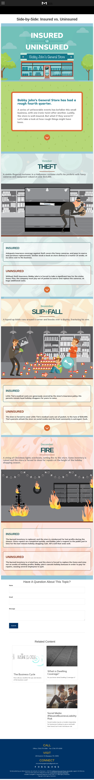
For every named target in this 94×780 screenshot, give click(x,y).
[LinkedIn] (48, 766)
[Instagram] (52, 766)
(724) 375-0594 (43, 748)
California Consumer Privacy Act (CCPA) (62, 771)
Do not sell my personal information (59, 772)
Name (11, 585)
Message (12, 609)
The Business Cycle (24, 674)
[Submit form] (13, 625)
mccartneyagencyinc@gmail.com (47, 763)
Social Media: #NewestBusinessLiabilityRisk (61, 716)
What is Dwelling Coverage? (57, 672)
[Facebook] (35, 766)
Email (11, 597)
